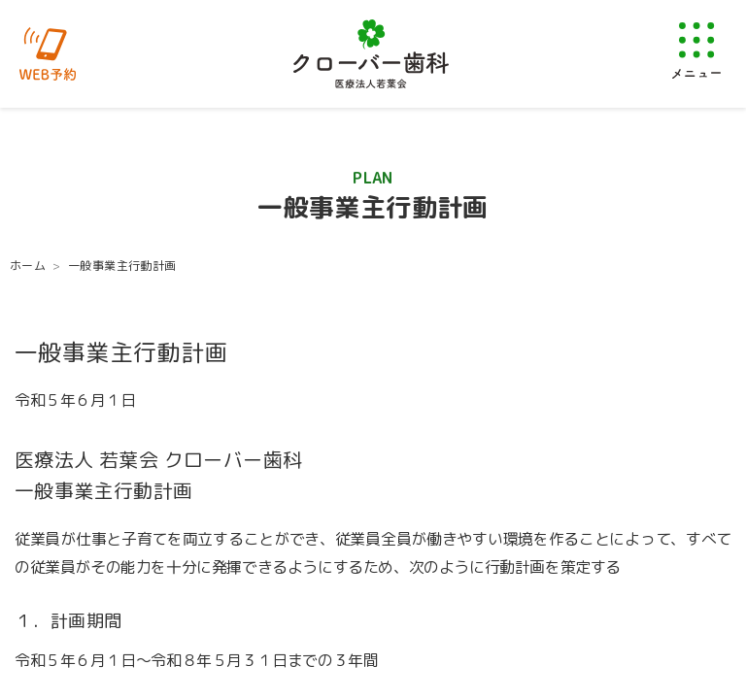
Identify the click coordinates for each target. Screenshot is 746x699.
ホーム (28, 265)
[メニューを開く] (696, 50)
